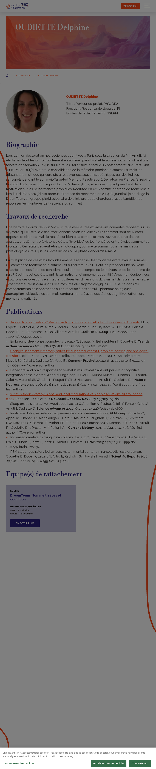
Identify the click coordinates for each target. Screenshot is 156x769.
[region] (78, 758)
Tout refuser (140, 763)
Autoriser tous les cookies (108, 763)
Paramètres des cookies (19, 763)
